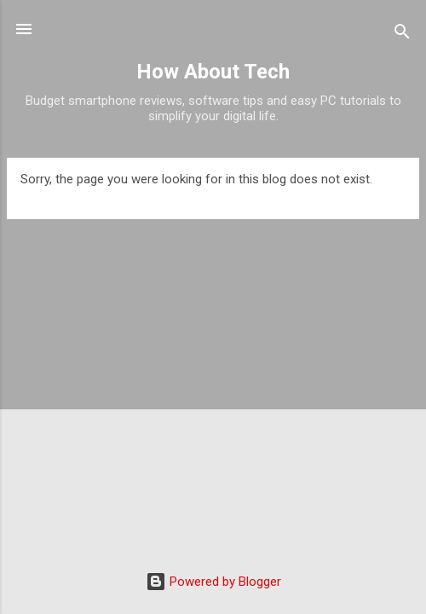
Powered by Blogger (213, 581)
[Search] (402, 35)
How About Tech (213, 72)
